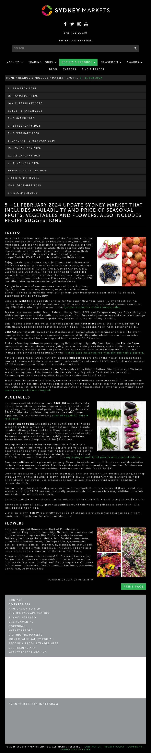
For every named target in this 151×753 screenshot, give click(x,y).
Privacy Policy (114, 747)
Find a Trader (93, 69)
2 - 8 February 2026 (23, 133)
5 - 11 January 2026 (23, 163)
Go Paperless (19, 604)
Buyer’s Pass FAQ (22, 617)
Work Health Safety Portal (31, 639)
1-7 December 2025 (23, 193)
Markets (14, 62)
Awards (134, 62)
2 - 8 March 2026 (21, 118)
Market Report (21, 630)
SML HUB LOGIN (75, 32)
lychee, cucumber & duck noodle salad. (93, 307)
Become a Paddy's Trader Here (34, 643)
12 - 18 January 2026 (24, 155)
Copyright (135, 747)
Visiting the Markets (25, 634)
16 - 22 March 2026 (23, 96)
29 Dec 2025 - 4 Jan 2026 (27, 170)
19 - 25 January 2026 (24, 148)
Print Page (134, 586)
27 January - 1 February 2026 (31, 140)
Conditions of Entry (75, 749)
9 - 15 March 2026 (22, 88)
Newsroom (111, 62)
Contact (16, 600)
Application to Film (25, 608)
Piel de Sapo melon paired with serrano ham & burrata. (104, 352)
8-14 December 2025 (24, 178)
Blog (53, 69)
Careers (69, 69)
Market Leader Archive (27, 652)
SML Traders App (22, 648)
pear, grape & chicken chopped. (28, 390)
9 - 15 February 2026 (24, 125)
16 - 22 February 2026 (25, 103)
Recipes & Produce (78, 62)
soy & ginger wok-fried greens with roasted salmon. (103, 457)
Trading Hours (42, 62)
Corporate (18, 626)
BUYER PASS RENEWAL (75, 40)
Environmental (21, 621)
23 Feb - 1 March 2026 (25, 111)
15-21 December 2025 (24, 185)
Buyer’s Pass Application (29, 613)
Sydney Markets (25, 664)
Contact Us (93, 747)
